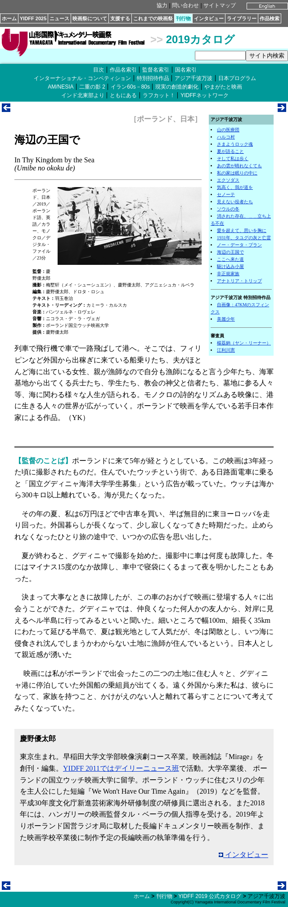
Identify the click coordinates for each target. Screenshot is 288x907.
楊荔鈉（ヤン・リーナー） (244, 342)
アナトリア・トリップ (239, 280)
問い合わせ (185, 5)
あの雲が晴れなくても (239, 165)
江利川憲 (226, 350)
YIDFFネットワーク (204, 95)
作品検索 (269, 18)
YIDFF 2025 (33, 18)
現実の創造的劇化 (176, 87)
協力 (162, 5)
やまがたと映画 (223, 87)
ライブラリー (241, 18)
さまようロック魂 (235, 144)
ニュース (59, 18)
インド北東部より (82, 95)
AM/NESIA (60, 87)
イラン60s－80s (130, 87)
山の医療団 (228, 129)
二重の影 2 (92, 87)
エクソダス (228, 180)
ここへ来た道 (230, 259)
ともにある (123, 95)
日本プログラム (237, 78)
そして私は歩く (232, 158)
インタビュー (209, 18)
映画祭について (89, 18)
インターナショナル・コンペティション (82, 78)
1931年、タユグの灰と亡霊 (244, 237)
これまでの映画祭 (153, 18)
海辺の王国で (230, 252)
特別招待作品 (153, 78)
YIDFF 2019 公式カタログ (209, 896)
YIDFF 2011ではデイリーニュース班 (121, 768)
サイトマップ (219, 5)
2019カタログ (200, 39)
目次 (98, 70)
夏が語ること (230, 151)
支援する (120, 18)
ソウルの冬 (228, 208)
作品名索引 (123, 70)
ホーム (9, 18)
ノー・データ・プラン (239, 244)
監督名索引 (155, 70)
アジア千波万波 (193, 78)
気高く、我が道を (235, 187)
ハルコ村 (226, 136)
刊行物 (183, 18)
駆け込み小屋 (230, 266)
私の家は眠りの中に (237, 172)
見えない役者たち (235, 201)
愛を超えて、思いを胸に (241, 230)
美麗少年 (226, 319)
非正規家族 (228, 273)
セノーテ (226, 194)
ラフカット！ (159, 95)
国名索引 (186, 70)
